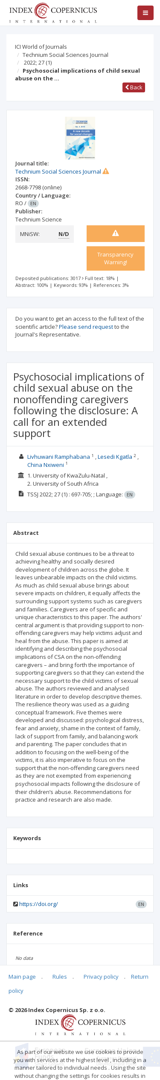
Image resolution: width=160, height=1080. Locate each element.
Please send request (86, 326)
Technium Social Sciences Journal (65, 55)
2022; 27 (38, 62)
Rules (59, 976)
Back (134, 87)
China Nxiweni (45, 465)
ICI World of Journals (41, 46)
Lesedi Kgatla (115, 456)
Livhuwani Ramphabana (58, 456)
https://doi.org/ (38, 904)
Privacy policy (101, 976)
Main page (22, 976)
